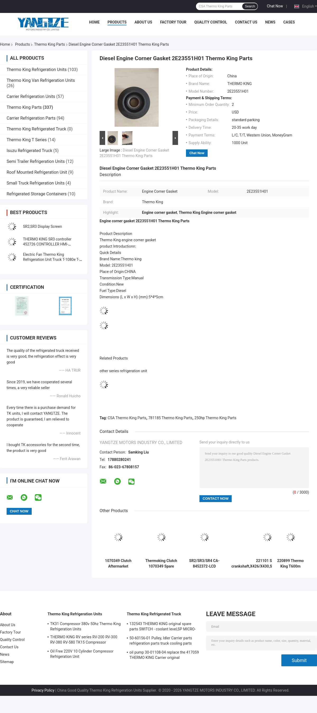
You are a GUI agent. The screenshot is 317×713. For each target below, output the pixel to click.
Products (117, 22)
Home (94, 22)
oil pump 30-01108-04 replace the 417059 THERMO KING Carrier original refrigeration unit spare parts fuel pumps (164, 655)
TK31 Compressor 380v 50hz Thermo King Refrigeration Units (85, 626)
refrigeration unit (133, 371)
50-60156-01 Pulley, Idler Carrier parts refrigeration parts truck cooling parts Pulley (160, 641)
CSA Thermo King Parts (127, 418)
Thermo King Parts (49, 44)
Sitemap (7, 662)
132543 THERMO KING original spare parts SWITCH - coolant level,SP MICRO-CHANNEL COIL (162, 627)
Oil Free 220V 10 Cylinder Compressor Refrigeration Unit (81, 654)
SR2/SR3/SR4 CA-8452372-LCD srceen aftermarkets (204, 564)
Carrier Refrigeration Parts (31, 118)
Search (250, 6)
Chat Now (275, 6)
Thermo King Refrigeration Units (37, 69)
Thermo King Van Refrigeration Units (41, 80)
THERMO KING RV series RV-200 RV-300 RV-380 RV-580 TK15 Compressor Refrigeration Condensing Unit (83, 640)
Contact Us (246, 22)
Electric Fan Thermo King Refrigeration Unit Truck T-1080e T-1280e (51, 259)
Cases (289, 22)
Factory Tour (173, 22)
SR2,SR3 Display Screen (42, 226)
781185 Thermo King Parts (170, 418)
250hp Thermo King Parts (215, 418)
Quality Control (210, 22)
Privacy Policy (43, 690)
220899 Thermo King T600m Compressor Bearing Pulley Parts (290, 564)
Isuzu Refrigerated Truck (29, 150)
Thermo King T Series (27, 139)
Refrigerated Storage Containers (37, 193)
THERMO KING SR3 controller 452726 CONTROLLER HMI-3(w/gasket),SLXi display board (48, 244)
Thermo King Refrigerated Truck (36, 128)
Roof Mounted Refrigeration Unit (37, 172)
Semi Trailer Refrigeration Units (36, 161)
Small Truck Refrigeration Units (35, 183)
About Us (143, 22)
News (270, 22)
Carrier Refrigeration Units (31, 96)
